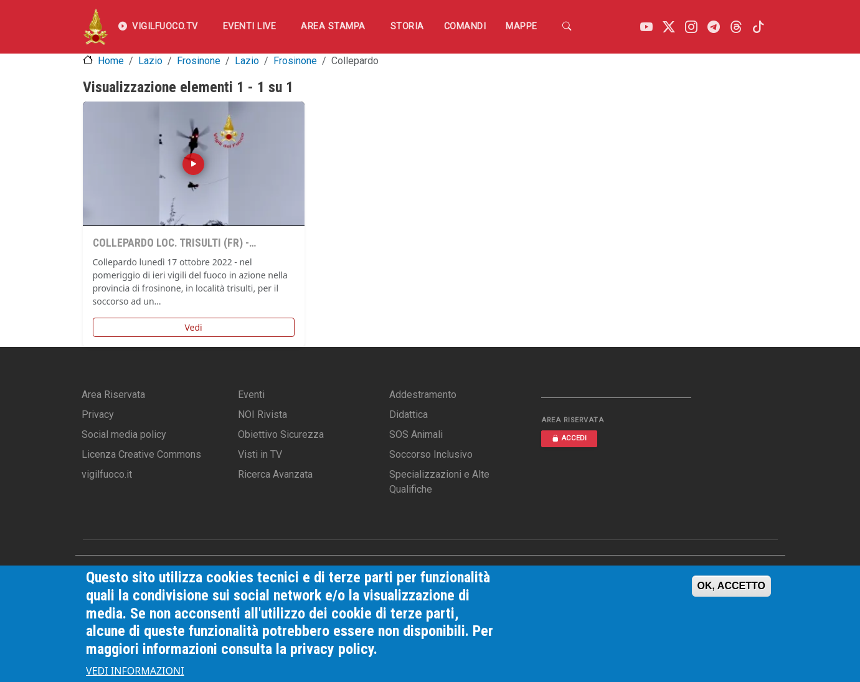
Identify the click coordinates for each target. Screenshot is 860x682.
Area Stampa (333, 26)
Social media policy (124, 434)
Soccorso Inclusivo (431, 454)
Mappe (521, 26)
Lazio (150, 61)
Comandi (465, 26)
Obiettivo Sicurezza (281, 434)
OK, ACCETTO (731, 585)
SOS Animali (416, 434)
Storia (407, 26)
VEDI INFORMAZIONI (135, 671)
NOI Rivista (262, 414)
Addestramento (422, 394)
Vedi (193, 327)
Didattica (408, 414)
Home (111, 61)
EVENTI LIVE (249, 26)
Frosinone (198, 61)
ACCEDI (569, 438)
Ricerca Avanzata (275, 474)
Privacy (98, 414)
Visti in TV (260, 454)
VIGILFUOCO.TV (158, 27)
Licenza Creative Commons (141, 454)
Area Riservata (113, 394)
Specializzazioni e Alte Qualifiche (439, 481)
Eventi (251, 394)
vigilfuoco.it (107, 474)
